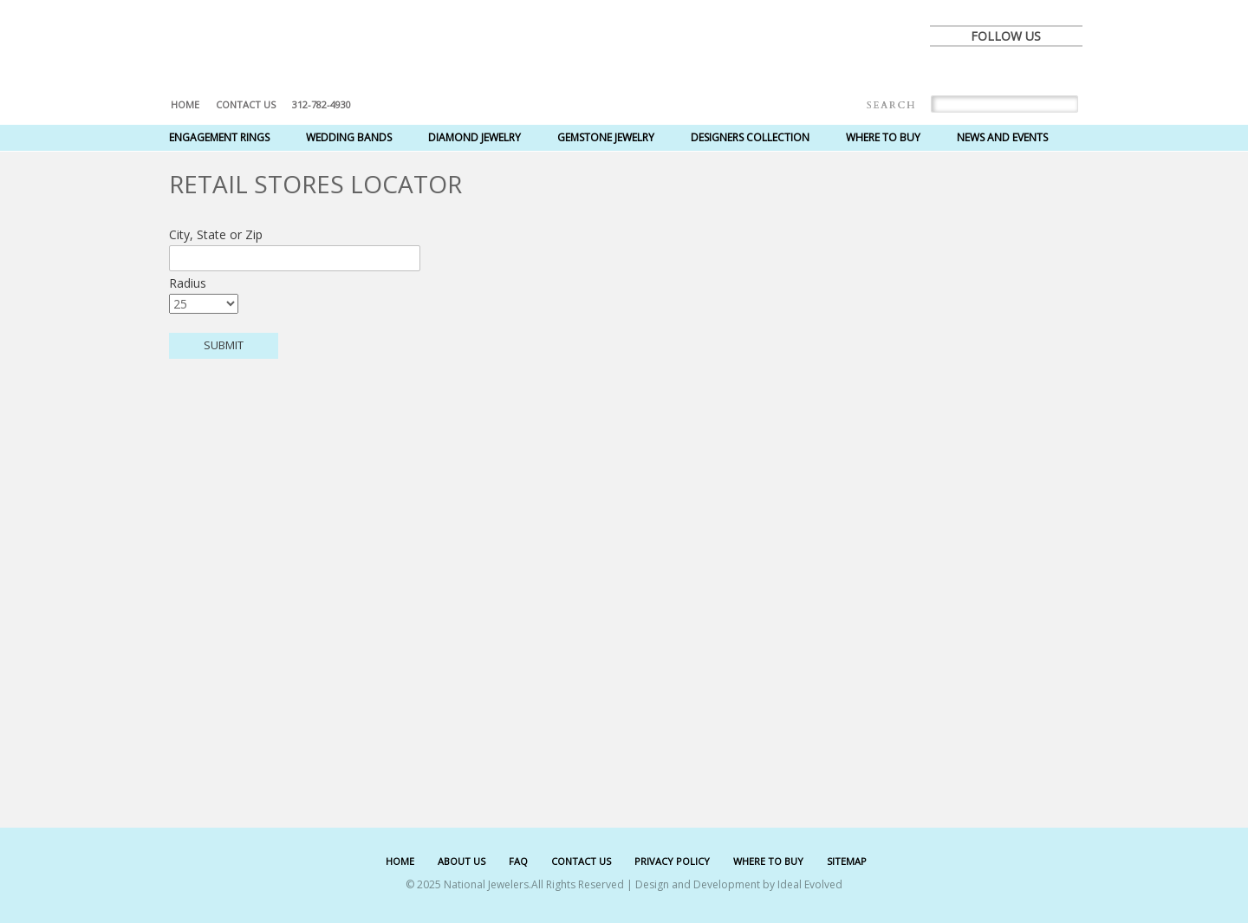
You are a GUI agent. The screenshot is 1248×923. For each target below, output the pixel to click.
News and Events (1002, 137)
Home (185, 104)
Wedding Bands (349, 137)
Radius (187, 283)
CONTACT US (581, 861)
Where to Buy (883, 137)
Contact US (246, 104)
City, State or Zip (216, 234)
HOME (400, 861)
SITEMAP (847, 861)
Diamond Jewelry (474, 137)
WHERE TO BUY (768, 861)
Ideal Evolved (809, 884)
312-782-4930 (321, 104)
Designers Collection (750, 137)
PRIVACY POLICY (672, 861)
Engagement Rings (219, 137)
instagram (1063, 71)
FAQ (518, 861)
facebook (949, 71)
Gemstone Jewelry (605, 137)
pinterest (1025, 71)
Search (891, 105)
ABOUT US (461, 861)
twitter (987, 71)
